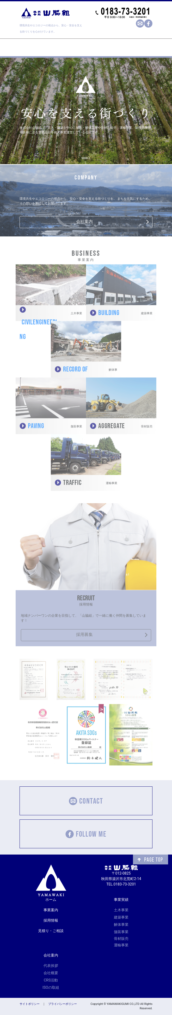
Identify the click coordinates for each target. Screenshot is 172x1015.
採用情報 (51, 920)
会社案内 (84, 221)
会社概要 (51, 973)
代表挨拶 (51, 966)
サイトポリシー (30, 1004)
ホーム (50, 899)
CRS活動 (51, 980)
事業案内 (51, 910)
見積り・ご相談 (51, 931)
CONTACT (86, 801)
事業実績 (121, 899)
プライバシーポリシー (62, 1004)
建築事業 (121, 917)
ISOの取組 (50, 987)
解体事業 (121, 924)
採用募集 (84, 636)
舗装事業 (121, 932)
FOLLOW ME (85, 834)
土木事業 (121, 910)
